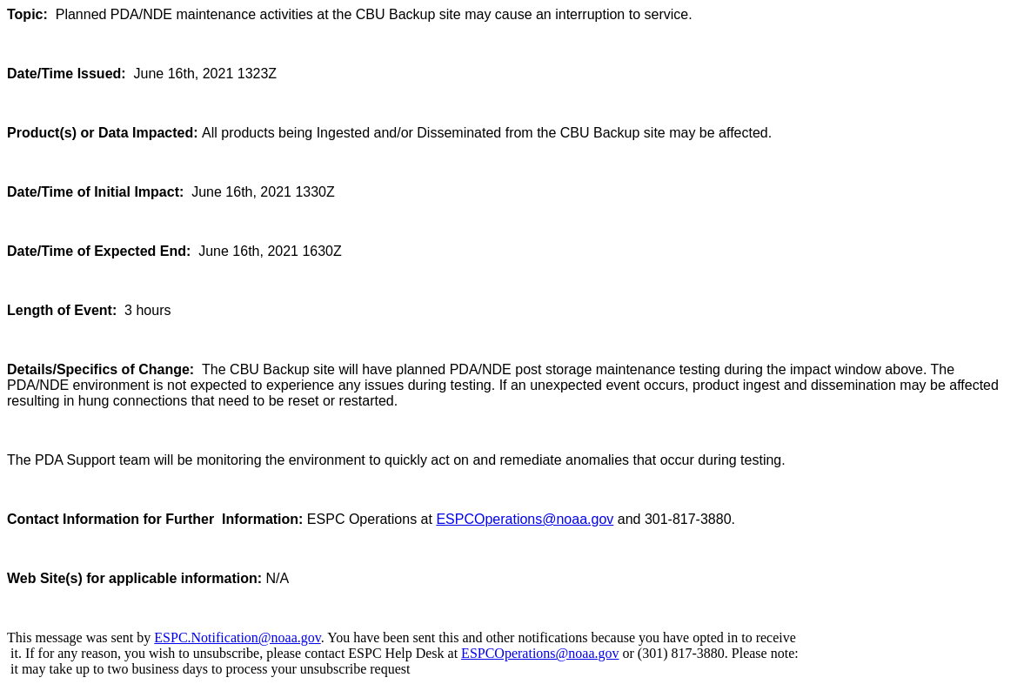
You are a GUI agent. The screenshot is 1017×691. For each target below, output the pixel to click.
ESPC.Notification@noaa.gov (237, 637)
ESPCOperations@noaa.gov (524, 519)
